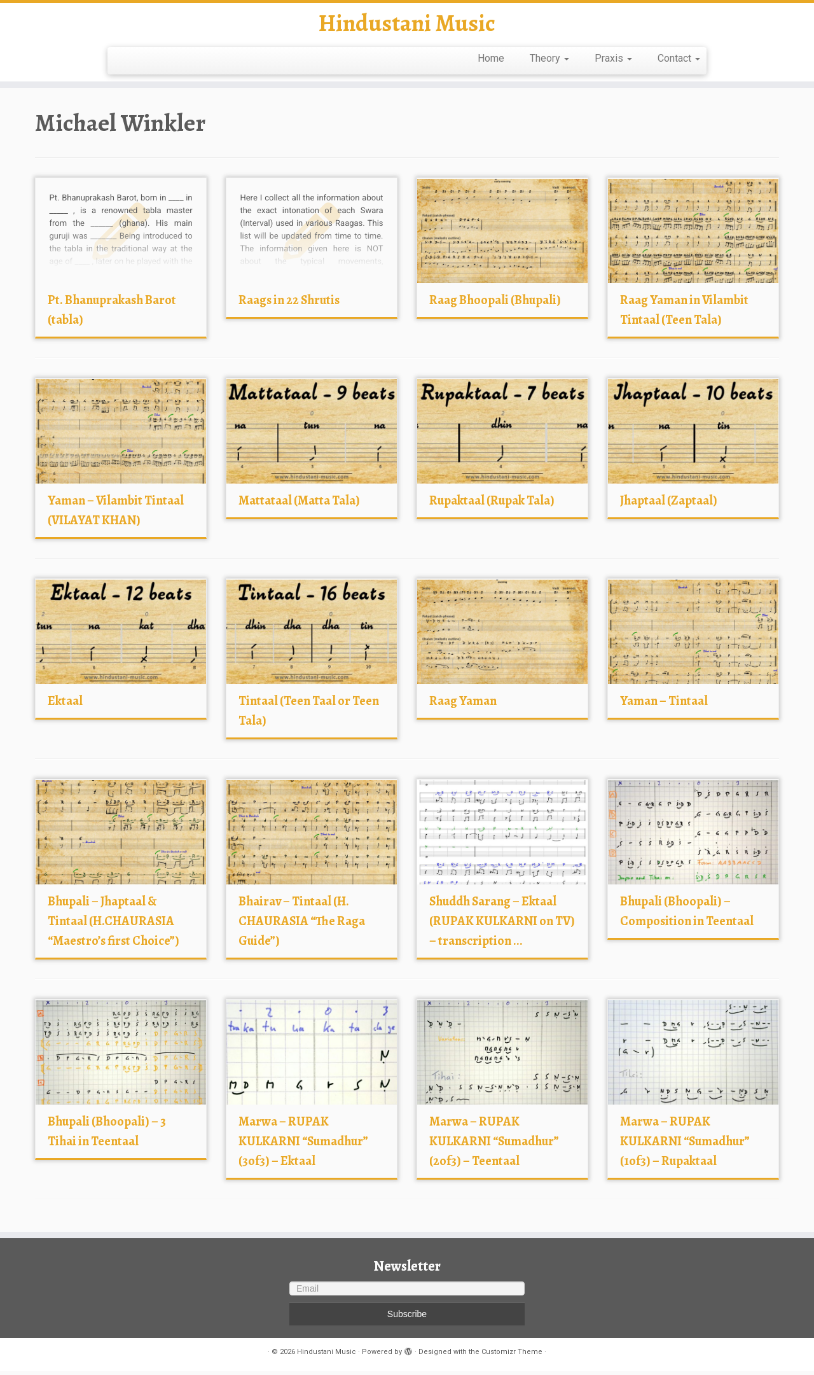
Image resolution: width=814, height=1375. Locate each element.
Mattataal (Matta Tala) (299, 504)
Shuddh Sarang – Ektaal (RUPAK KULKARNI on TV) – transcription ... (502, 925)
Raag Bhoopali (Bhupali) (495, 303)
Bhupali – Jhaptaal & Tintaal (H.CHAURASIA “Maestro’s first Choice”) (113, 925)
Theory (549, 62)
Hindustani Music (407, 25)
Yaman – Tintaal (664, 704)
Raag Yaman (463, 704)
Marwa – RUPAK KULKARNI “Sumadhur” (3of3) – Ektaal (303, 1145)
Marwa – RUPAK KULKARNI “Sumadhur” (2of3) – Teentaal (494, 1145)
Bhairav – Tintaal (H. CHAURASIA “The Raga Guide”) (301, 925)
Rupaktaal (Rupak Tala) (492, 504)
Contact (679, 62)
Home (491, 62)
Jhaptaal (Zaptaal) (668, 504)
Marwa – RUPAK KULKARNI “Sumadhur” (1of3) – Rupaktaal (685, 1145)
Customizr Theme (511, 1355)
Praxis (613, 62)
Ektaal (65, 704)
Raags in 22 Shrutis (289, 303)
